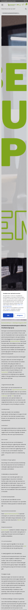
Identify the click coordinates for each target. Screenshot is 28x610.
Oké (8, 315)
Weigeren (8, 309)
